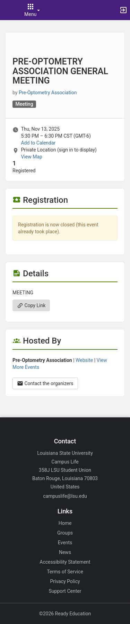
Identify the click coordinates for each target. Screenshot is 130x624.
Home (65, 523)
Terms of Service (65, 571)
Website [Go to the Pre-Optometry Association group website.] (84, 360)
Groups (65, 533)
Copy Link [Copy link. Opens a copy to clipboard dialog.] (31, 305)
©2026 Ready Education (65, 613)
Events (65, 542)
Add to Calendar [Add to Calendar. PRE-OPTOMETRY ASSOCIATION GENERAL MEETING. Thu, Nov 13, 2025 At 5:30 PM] (38, 143)
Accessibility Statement (65, 562)
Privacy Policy (65, 581)
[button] (8, 10)
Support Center (65, 591)
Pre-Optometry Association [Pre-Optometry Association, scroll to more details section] (48, 92)
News (65, 552)
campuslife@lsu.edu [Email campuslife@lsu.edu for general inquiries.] (65, 496)
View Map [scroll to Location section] (31, 156)
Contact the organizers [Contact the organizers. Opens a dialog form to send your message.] (45, 383)
